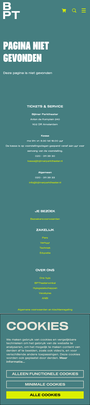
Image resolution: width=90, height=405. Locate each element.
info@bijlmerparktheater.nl (45, 182)
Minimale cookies (45, 384)
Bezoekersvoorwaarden (45, 219)
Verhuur (45, 242)
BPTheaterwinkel (45, 283)
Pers (45, 237)
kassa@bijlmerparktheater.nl (45, 161)
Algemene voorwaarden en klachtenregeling (45, 309)
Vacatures (45, 293)
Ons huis (45, 278)
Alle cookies (45, 395)
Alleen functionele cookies (45, 374)
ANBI (45, 298)
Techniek (45, 248)
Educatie (45, 253)
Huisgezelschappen (45, 288)
